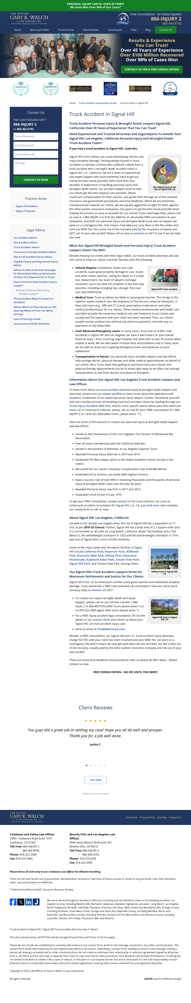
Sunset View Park (127, 559)
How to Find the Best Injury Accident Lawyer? (34, 292)
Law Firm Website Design (162, 978)
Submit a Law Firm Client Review (95, 793)
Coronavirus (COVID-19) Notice (32, 323)
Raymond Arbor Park (100, 559)
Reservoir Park (115, 551)
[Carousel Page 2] (91, 765)
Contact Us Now (36, 180)
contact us (141, 233)
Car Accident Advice (25, 237)
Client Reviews (91, 30)
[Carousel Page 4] (100, 765)
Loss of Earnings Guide (27, 319)
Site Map (162, 817)
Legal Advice (35, 230)
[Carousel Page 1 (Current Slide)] (86, 765)
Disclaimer (132, 817)
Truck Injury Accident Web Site (90, 406)
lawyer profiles (113, 393)
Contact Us (166, 30)
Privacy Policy (147, 817)
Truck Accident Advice (27, 247)
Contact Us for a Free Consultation (152, 69)
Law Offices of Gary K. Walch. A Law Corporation (57, 971)
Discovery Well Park (90, 555)
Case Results (115, 30)
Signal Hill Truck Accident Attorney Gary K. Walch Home (29, 18)
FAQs (134, 30)
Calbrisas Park (93, 551)
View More (96, 780)
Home (17, 30)
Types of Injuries (25, 211)
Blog (148, 30)
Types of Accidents (27, 206)
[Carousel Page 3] (95, 765)
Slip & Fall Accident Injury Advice (33, 256)
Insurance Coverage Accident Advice (35, 252)
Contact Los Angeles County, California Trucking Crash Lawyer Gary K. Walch (156, 19)
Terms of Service (98, 937)
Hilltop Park (113, 555)
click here (153, 505)
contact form (101, 619)
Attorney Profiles (39, 30)
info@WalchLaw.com (111, 629)
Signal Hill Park (79, 563)
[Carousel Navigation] (95, 765)
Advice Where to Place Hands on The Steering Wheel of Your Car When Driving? (35, 310)
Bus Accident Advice (25, 242)
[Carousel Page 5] (104, 765)
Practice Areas (66, 30)
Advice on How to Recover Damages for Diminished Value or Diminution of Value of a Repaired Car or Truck (35, 273)
